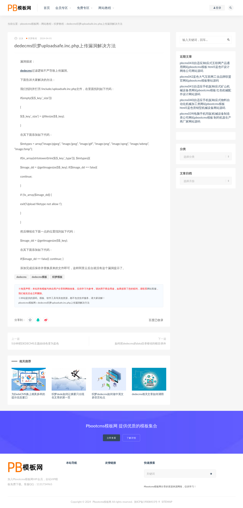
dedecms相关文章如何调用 (148, 394)
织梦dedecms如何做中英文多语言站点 (108, 395)
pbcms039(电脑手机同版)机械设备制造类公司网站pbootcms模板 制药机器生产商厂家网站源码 (205, 117)
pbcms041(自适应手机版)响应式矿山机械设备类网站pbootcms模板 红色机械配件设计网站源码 (205, 90)
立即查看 (111, 438)
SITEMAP (167, 501)
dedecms (26, 70)
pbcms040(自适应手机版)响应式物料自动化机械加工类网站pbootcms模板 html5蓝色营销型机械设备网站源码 (205, 103)
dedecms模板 (39, 276)
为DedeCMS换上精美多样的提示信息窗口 (28, 395)
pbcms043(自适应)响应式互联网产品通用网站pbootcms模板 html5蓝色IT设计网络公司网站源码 (205, 66)
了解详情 (131, 438)
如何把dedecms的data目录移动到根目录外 (140, 343)
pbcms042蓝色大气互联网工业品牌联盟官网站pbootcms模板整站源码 (205, 78)
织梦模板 (57, 276)
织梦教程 (59, 23)
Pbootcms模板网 (102, 501)
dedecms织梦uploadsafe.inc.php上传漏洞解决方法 (63, 302)
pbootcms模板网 (29, 23)
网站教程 (46, 23)
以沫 (18, 38)
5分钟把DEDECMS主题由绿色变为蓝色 (35, 343)
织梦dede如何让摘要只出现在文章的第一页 (68, 395)
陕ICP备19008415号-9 (147, 501)
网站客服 (151, 288)
